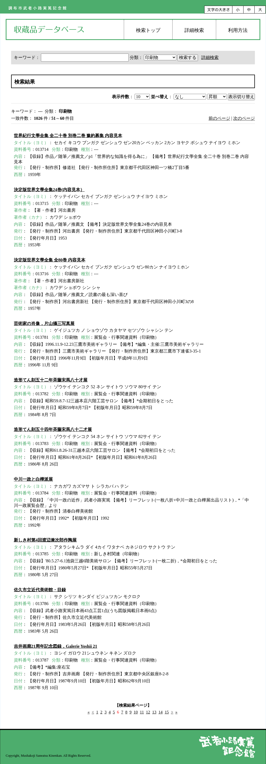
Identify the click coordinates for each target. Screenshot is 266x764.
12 (148, 712)
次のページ (244, 118)
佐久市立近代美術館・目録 (40, 589)
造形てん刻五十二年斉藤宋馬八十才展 (50, 380)
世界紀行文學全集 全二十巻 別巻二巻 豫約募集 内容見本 (68, 135)
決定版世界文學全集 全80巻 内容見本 (49, 260)
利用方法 (238, 30)
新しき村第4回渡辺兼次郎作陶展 (45, 540)
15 (167, 712)
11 (142, 712)
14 (160, 712)
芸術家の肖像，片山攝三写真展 (44, 323)
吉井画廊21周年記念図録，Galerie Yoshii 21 (55, 646)
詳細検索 (194, 30)
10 (136, 712)
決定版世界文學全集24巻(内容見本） (49, 189)
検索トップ (148, 30)
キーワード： (72, 57)
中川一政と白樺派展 (33, 479)
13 (154, 712)
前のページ (219, 118)
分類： (153, 57)
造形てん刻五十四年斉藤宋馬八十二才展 (53, 429)
